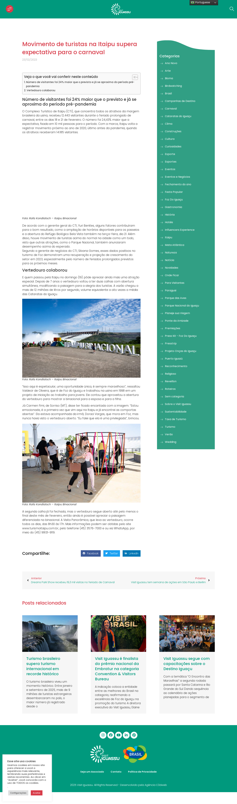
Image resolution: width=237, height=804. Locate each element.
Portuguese (200, 2)
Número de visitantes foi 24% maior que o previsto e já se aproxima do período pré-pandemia (80, 84)
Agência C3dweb (156, 785)
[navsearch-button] (231, 9)
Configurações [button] (18, 792)
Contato (116, 771)
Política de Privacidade (142, 771)
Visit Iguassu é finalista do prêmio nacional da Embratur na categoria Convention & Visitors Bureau (117, 669)
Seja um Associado (92, 771)
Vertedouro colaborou (41, 90)
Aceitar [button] (36, 792)
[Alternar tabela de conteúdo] (133, 77)
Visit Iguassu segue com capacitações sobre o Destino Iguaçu (186, 663)
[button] (91, 553)
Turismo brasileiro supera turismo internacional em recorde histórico (43, 666)
